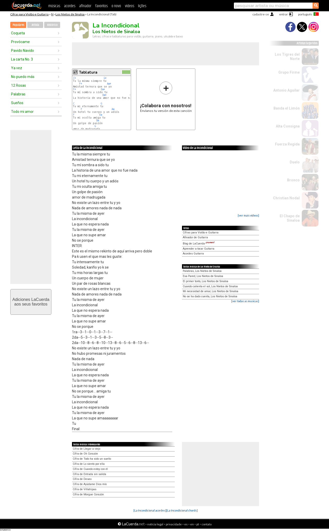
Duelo (295, 162)
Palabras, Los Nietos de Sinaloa (202, 271)
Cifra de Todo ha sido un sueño (92, 458)
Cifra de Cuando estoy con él (90, 469)
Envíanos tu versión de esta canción (166, 97)
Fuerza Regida (287, 144)
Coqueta (18, 33)
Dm (97, 120)
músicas (54, 6)
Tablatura (88, 72)
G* (105, 78)
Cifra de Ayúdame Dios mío (90, 484)
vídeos (129, 6)
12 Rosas (18, 85)
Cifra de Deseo (82, 479)
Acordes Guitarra (193, 253)
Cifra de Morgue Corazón (88, 494)
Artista (35, 25)
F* (80, 83)
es (186, 524)
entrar (283, 14)
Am (113, 109)
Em (100, 114)
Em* (103, 89)
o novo (116, 6)
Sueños (17, 103)
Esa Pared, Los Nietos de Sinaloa (203, 276)
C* (74, 78)
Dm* (104, 95)
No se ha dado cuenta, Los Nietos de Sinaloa (210, 296)
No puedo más (22, 77)
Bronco (293, 180)
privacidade (174, 524)
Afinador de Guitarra (195, 237)
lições (142, 6)
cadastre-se (260, 14)
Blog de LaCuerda (199, 243)
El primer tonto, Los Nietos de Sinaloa (205, 281)
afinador (85, 6)
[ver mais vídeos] (248, 215)
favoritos (101, 6)
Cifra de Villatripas (84, 489)
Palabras (18, 94)
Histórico (52, 25)
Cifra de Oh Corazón (85, 453)
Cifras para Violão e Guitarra (29, 14)
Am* (109, 83)
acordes (69, 6)
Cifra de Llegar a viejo (86, 448)
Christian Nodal (286, 198)
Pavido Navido (22, 50)
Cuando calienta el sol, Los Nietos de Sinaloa (210, 286)
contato (207, 524)
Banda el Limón (286, 108)
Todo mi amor (22, 112)
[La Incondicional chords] (182, 510)
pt (197, 524)
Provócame (20, 42)
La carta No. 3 (22, 59)
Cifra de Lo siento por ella (89, 464)
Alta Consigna (288, 126)
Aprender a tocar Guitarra (198, 248)
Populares (18, 25)
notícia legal (155, 524)
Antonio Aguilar (286, 90)
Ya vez (16, 68)
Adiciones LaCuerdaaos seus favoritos (30, 301)
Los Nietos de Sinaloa (70, 14)
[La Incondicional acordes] (149, 510)
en (192, 524)
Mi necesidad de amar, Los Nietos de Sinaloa (210, 291)
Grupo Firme (289, 72)
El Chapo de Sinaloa (290, 218)
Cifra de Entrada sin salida (89, 474)
